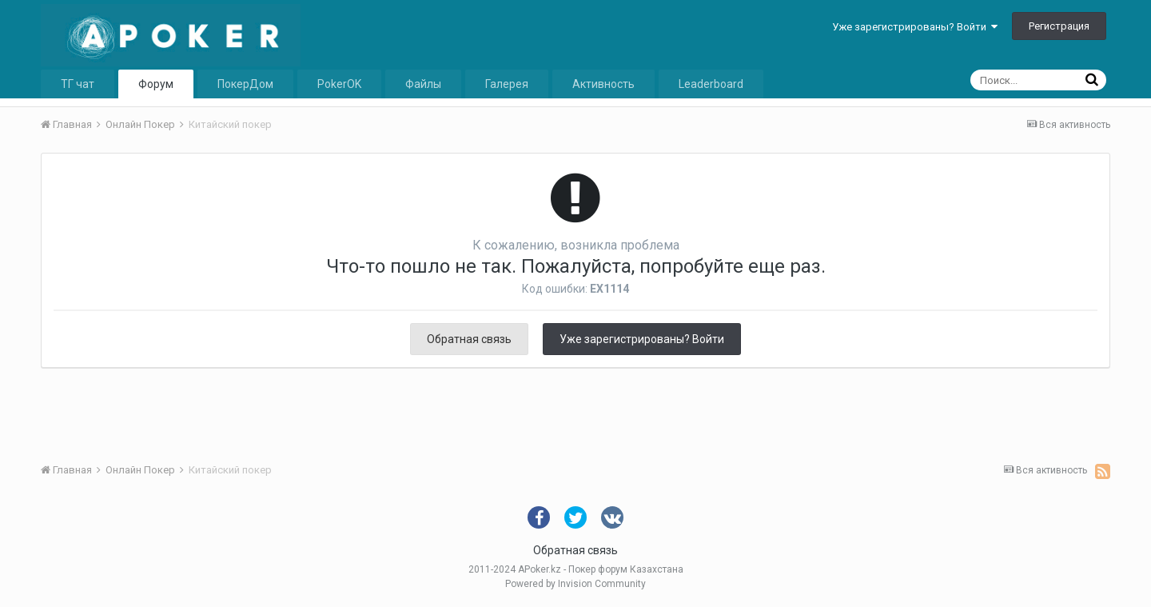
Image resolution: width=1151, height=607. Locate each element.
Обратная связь (469, 339)
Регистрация (1059, 26)
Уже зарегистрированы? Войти (915, 27)
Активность (603, 84)
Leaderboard (711, 84)
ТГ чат (77, 84)
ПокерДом (245, 84)
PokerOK (339, 84)
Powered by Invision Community (575, 583)
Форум (155, 84)
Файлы (423, 84)
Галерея (506, 84)
